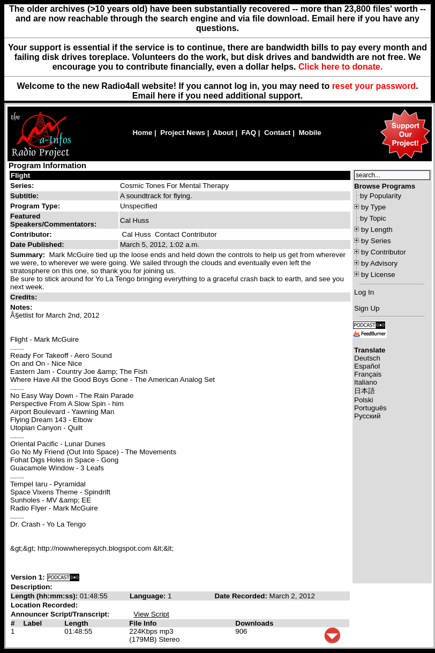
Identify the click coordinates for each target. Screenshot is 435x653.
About (223, 133)
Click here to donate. (340, 66)
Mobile (309, 133)
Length (76, 623)
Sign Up (366, 308)
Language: (149, 596)
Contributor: (31, 234)
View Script (151, 614)
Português (370, 408)
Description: (31, 587)
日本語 (364, 391)
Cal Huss (136, 234)
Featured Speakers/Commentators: (53, 220)
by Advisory (379, 263)
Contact (277, 133)
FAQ (249, 133)
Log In (364, 292)
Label (32, 623)
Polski (363, 400)
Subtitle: (24, 196)
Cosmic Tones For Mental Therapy (174, 186)
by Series (376, 241)
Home (142, 133)
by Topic (373, 218)
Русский (367, 416)
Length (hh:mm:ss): (45, 596)
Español (367, 366)
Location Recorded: (44, 605)
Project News (182, 133)
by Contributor (383, 252)
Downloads (254, 623)
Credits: (24, 297)
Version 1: (28, 577)
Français (367, 374)
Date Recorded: (241, 596)
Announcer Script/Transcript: (60, 614)
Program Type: (35, 206)
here (167, 95)
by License (378, 275)
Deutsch (367, 358)
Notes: (22, 307)
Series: (22, 186)
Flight (20, 175)
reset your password (374, 86)
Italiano (365, 382)
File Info (142, 623)
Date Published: (37, 245)
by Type (373, 207)
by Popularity (380, 196)
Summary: (28, 255)
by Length (377, 230)
